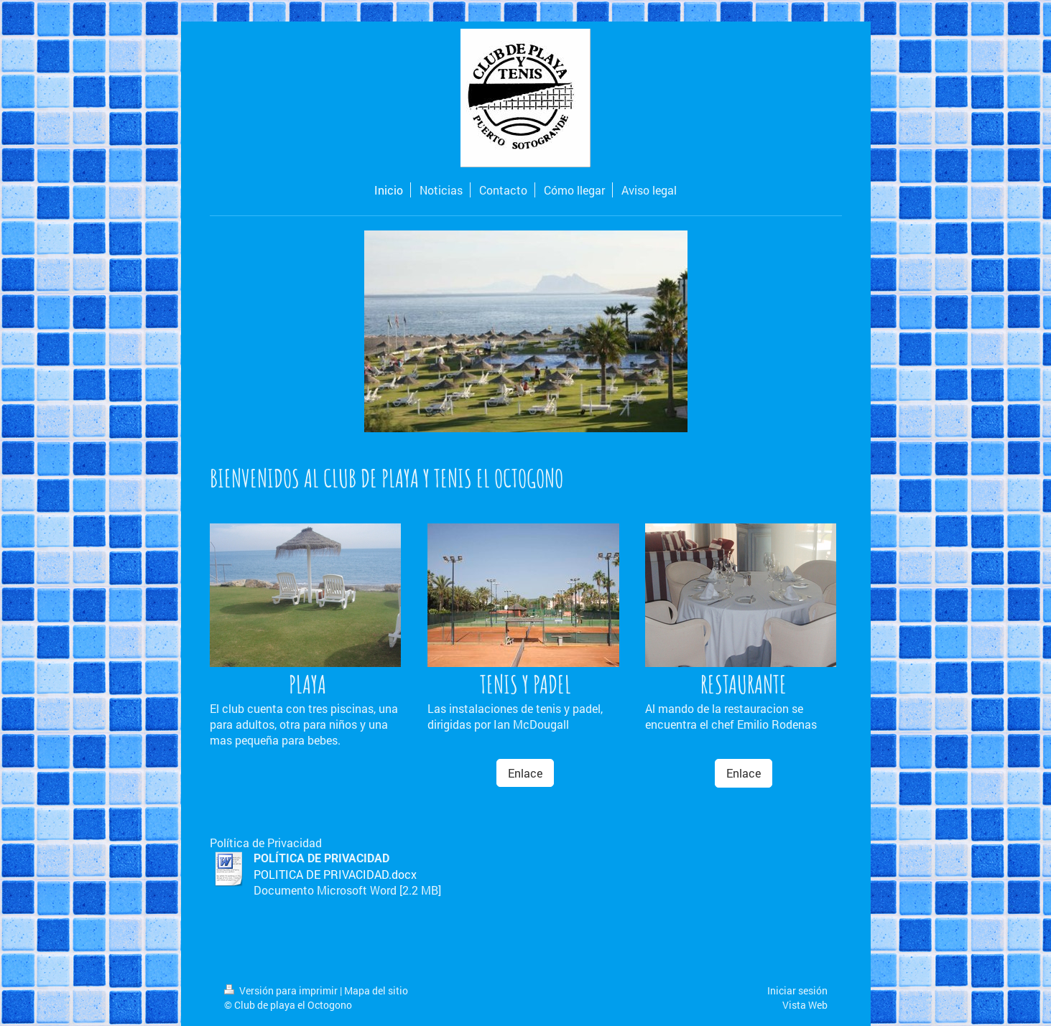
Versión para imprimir (282, 990)
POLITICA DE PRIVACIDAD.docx (335, 874)
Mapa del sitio (376, 990)
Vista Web (805, 1005)
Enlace (525, 772)
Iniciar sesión (797, 990)
